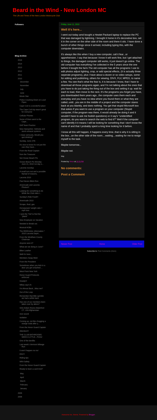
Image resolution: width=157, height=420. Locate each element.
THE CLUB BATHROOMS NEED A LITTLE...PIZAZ (31, 336)
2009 (20, 393)
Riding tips (24, 358)
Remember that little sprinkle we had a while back (32, 297)
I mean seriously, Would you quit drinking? (31, 136)
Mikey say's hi (25, 285)
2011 (20, 75)
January (23, 388)
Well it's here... (26, 254)
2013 (20, 67)
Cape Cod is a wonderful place (33, 106)
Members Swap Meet (29, 258)
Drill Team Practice (27, 125)
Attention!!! (24, 331)
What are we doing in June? (31, 247)
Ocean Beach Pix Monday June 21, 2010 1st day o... (32, 163)
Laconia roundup (27, 168)
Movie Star (24, 96)
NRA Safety (24, 361)
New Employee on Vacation (31, 220)
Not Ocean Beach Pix (29, 158)
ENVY (22, 354)
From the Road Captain (29, 151)
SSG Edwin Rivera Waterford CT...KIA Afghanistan (32, 309)
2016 (20, 60)
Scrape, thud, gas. (27, 204)
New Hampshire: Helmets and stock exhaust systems (32, 130)
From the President (28, 262)
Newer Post (66, 244)
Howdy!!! (23, 281)
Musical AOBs (25, 227)
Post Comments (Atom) (107, 251)
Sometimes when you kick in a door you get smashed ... (32, 266)
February (24, 385)
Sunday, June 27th (27, 141)
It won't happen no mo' (29, 350)
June (22, 93)
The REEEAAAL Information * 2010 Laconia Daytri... (32, 232)
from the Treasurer (27, 154)
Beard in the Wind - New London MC (59, 10)
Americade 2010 (26, 200)
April (22, 377)
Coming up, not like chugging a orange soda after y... (33, 322)
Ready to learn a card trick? (31, 369)
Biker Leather (25, 250)
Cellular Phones (26, 116)
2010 (20, 78)
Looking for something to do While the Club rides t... (31, 192)
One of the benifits (27, 341)
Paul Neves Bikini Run (29, 181)
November (24, 85)
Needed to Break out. (29, 224)
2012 (20, 71)
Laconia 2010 (25, 177)
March (23, 381)
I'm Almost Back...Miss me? (31, 288)
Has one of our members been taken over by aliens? (32, 303)
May (22, 373)
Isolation (23, 317)
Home (102, 244)
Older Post (137, 244)
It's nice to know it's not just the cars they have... (33, 146)
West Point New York (28, 271)
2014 (20, 64)
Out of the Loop (26, 292)
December (24, 82)
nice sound (24, 314)
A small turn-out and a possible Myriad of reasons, (33, 172)
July (22, 89)
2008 (20, 397)
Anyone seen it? (26, 243)
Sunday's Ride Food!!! (29, 197)
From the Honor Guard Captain (33, 327)
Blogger (92, 415)
